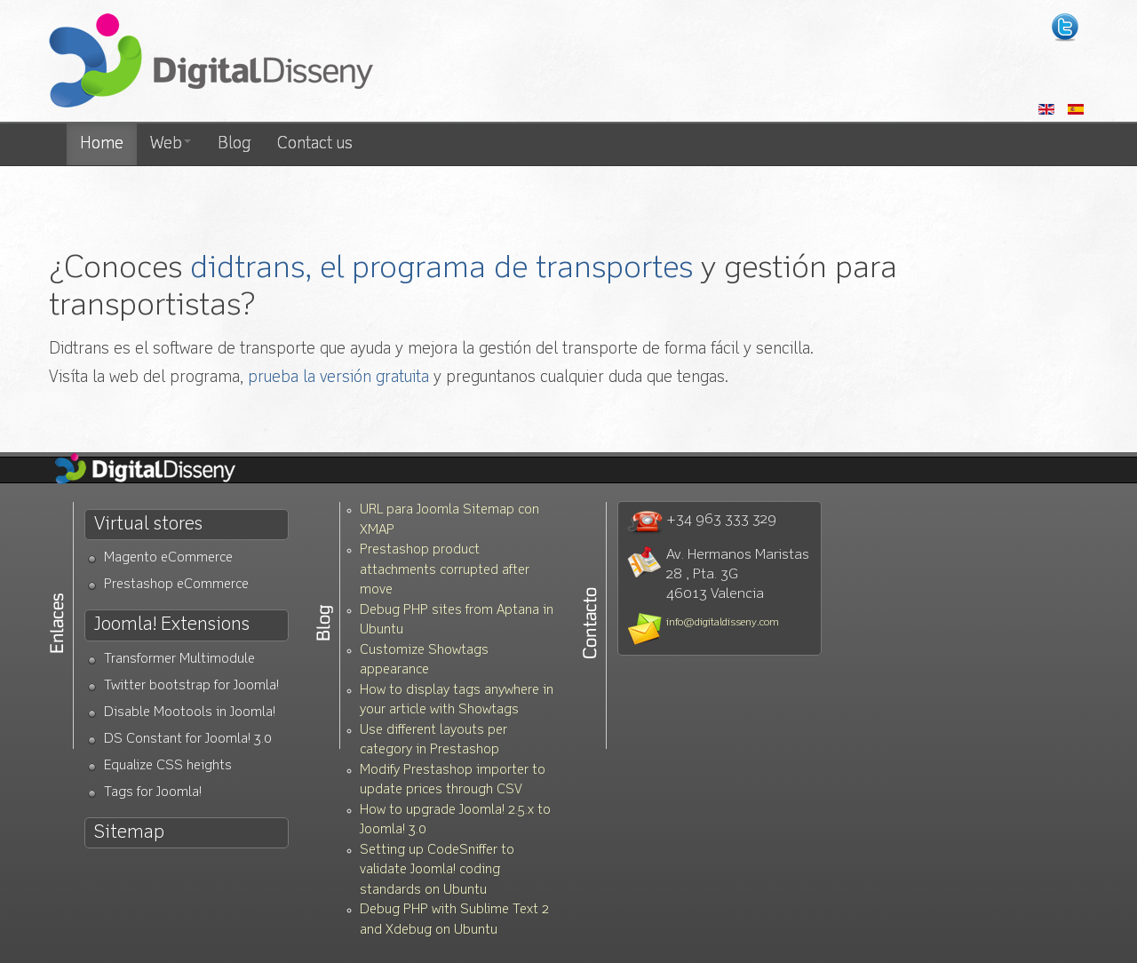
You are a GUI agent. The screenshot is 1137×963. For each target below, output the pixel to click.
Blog (234, 144)
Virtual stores (148, 524)
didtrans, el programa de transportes (441, 268)
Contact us (315, 144)
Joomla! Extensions (172, 625)
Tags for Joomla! (153, 793)
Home (101, 144)
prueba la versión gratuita (338, 378)
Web (170, 144)
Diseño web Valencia (211, 62)
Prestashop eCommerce (176, 585)
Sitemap (129, 833)
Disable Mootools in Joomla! (189, 713)
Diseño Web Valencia (160, 470)
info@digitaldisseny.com (722, 622)
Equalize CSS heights (168, 766)
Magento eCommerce (168, 558)
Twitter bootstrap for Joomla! (191, 686)
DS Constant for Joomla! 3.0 (188, 739)
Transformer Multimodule (179, 659)
